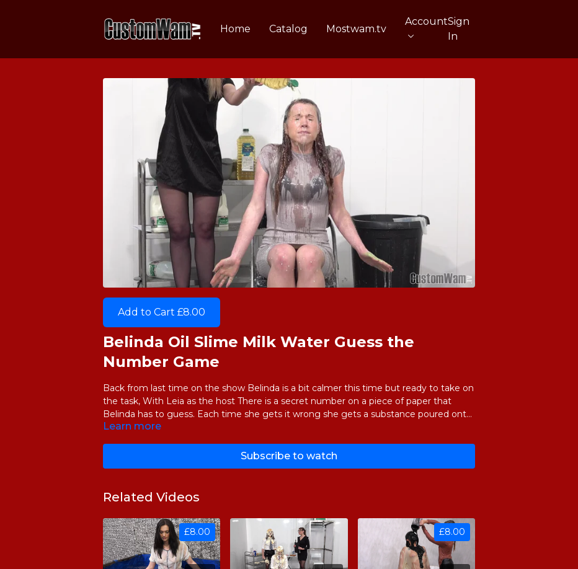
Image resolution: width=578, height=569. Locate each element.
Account (426, 26)
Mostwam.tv (356, 29)
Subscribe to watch (289, 456)
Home (235, 29)
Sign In (458, 28)
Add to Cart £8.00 (161, 312)
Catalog (288, 29)
